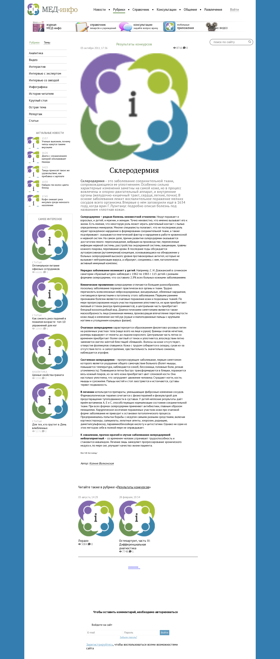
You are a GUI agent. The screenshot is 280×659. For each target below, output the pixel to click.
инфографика (38, 87)
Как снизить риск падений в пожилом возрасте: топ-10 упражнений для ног (49, 322)
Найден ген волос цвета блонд (55, 184)
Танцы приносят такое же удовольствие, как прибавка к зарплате (56, 172)
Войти (234, 10)
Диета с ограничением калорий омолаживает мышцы (54, 157)
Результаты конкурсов (133, 487)
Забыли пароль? (128, 637)
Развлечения (213, 9)
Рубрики (119, 9)
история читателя (41, 94)
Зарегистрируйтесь (99, 644)
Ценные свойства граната (48, 375)
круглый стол (38, 100)
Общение (190, 9)
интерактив (37, 67)
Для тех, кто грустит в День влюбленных (49, 426)
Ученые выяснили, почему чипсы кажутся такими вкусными (56, 143)
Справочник (140, 9)
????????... (134, 567)
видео (33, 60)
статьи (33, 121)
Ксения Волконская (101, 463)
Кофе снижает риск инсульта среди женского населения (55, 201)
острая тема (37, 107)
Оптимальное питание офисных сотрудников (46, 267)
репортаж (35, 114)
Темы (47, 42)
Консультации (166, 9)
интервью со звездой (44, 80)
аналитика (36, 53)
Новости (99, 9)
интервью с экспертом (45, 73)
